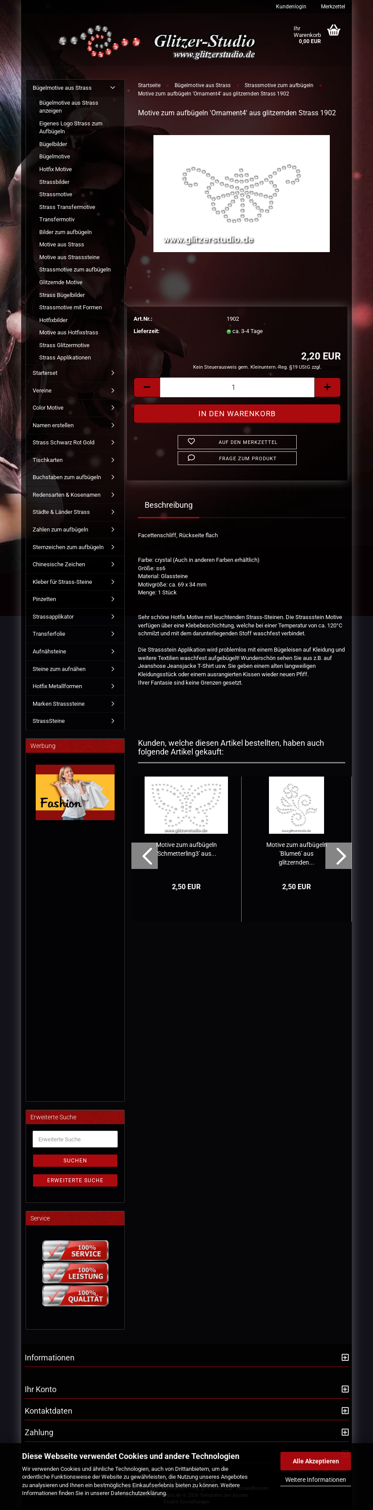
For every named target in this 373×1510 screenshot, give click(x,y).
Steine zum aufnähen (59, 669)
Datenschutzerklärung (138, 1493)
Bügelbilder (53, 144)
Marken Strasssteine (59, 703)
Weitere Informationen (315, 1479)
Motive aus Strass (61, 244)
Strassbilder (54, 182)
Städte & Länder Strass (61, 512)
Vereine (42, 390)
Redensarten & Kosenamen (67, 494)
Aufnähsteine (49, 651)
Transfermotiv (57, 219)
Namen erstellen (53, 425)
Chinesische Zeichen (59, 564)
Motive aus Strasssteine (69, 257)
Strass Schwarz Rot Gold (63, 442)
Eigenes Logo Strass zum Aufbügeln (70, 127)
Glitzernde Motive (60, 282)
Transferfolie (49, 633)
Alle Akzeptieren (316, 1461)
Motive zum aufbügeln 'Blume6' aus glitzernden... (296, 853)
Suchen (75, 1161)
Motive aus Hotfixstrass (68, 332)
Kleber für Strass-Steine (62, 582)
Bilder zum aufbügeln (65, 232)
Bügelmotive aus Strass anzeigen (68, 106)
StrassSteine (49, 721)
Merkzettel (332, 7)
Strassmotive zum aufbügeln (75, 269)
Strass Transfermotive (67, 207)
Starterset (45, 373)
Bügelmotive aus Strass (62, 87)
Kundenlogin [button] (290, 7)
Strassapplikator (53, 616)
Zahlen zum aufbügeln (60, 529)
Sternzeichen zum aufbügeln (68, 547)
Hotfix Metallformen (57, 686)
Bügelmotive (54, 156)
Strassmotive (55, 194)
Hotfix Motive (55, 169)
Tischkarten (48, 460)
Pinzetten (44, 599)
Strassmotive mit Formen (70, 307)
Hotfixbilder (53, 320)
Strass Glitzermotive (64, 345)
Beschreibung (169, 504)
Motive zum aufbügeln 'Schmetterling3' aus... (186, 849)
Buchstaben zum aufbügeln (67, 477)
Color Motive (48, 407)
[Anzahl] (237, 387)
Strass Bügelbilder (62, 295)
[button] (147, 387)
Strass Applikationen (65, 357)
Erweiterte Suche (75, 1180)
